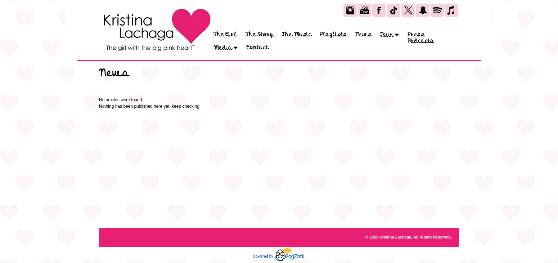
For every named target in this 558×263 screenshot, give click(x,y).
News (363, 34)
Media (225, 47)
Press (416, 34)
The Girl (225, 34)
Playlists (333, 34)
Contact (257, 47)
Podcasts (420, 41)
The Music (296, 34)
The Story (259, 34)
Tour (389, 34)
